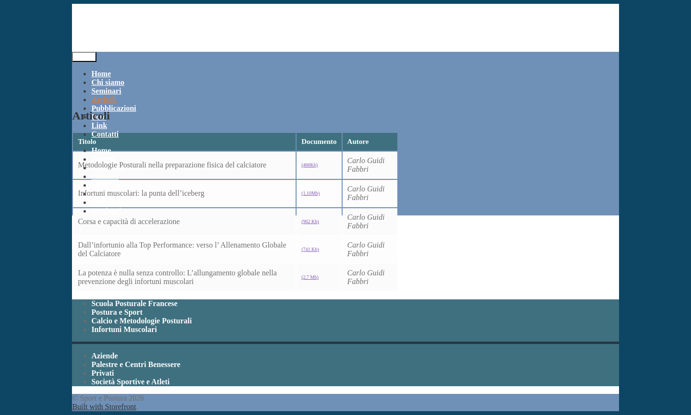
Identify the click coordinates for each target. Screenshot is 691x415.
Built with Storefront (104, 407)
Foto (98, 185)
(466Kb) (309, 164)
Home (101, 74)
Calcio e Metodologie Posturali (141, 321)
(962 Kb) (310, 221)
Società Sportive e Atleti (130, 382)
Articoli (103, 99)
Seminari (106, 91)
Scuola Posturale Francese (134, 303)
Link (99, 125)
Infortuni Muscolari (123, 329)
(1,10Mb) (310, 193)
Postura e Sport (117, 312)
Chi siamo (107, 82)
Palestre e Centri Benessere (135, 364)
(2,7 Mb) (310, 277)
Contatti (105, 134)
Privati (102, 373)
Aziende (104, 356)
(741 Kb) (310, 249)
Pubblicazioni (113, 108)
